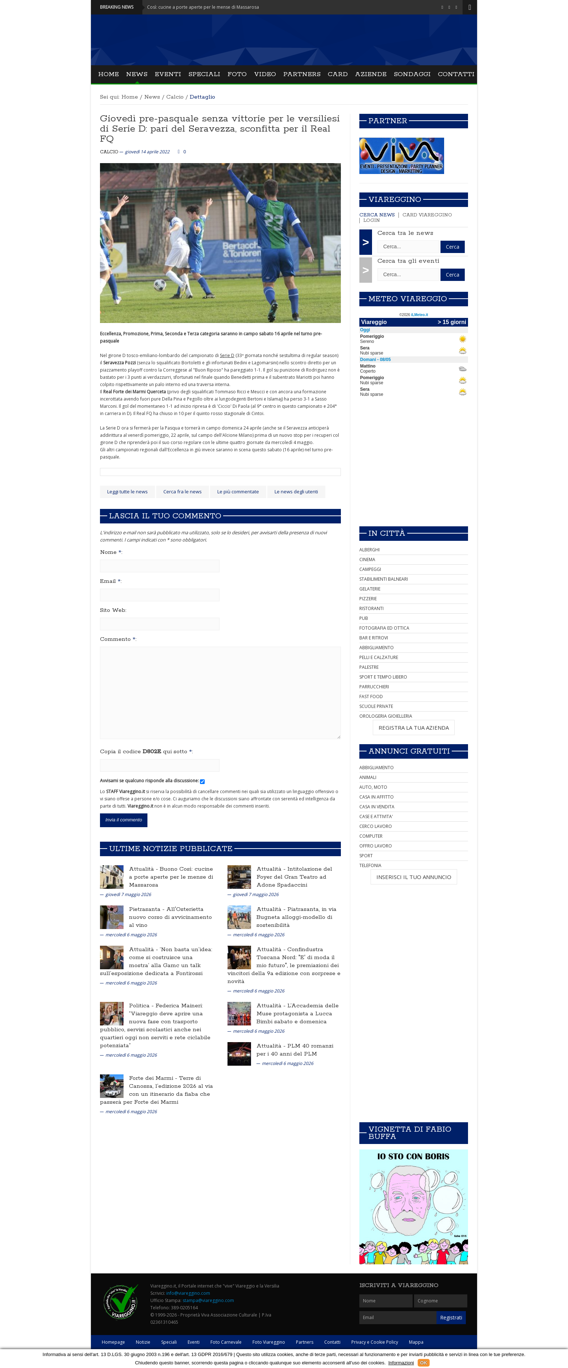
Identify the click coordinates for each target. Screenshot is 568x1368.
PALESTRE (369, 667)
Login (371, 220)
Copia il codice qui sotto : (146, 751)
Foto (237, 74)
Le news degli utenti (296, 491)
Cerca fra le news (182, 491)
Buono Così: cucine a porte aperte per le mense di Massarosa (171, 877)
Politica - (142, 1006)
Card (338, 74)
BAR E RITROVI (373, 638)
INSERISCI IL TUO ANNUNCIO (413, 876)
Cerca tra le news (405, 233)
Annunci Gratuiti (409, 751)
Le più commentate (238, 491)
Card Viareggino (427, 215)
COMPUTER (371, 836)
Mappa (416, 1342)
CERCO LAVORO (375, 826)
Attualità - (144, 869)
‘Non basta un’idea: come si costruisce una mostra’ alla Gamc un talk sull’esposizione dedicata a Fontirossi (156, 961)
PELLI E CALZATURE (378, 657)
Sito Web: (113, 610)
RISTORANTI (371, 608)
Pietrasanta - (147, 909)
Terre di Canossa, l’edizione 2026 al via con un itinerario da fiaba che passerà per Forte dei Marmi (156, 1090)
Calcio (175, 97)
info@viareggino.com (188, 1293)
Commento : (118, 639)
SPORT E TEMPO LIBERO (383, 677)
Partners (302, 74)
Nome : (111, 552)
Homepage (113, 1342)
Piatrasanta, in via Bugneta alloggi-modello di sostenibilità (296, 917)
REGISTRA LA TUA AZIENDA (414, 727)
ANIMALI (367, 777)
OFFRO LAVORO (375, 846)
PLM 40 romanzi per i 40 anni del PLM (294, 1050)
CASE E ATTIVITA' (376, 816)
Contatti (456, 74)
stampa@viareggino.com (208, 1300)
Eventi (168, 74)
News (136, 74)
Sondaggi (412, 74)
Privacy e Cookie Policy (374, 1342)
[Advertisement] (413, 469)
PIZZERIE (368, 599)
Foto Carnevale (226, 1342)
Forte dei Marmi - (154, 1078)
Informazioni (401, 1362)
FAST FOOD (371, 696)
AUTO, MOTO (373, 787)
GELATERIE (369, 589)
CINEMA (367, 559)
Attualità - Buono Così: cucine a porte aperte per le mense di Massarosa (192, 7)
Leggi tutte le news (127, 491)
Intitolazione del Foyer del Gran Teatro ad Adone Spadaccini (294, 877)
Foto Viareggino (268, 1342)
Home (108, 74)
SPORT (366, 856)
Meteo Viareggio (407, 299)
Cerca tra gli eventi (408, 261)
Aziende (371, 74)
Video (265, 74)
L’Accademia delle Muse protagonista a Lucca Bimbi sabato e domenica (297, 1013)
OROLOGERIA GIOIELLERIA (385, 716)
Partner (387, 121)
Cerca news (377, 215)
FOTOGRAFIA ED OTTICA (384, 628)
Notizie (143, 1342)
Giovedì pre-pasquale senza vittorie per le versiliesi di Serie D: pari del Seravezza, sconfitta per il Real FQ (220, 128)
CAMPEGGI (370, 569)
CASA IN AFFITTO (376, 797)
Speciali (204, 74)
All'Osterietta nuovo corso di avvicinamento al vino (170, 917)
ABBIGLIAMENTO (376, 647)
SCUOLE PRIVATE (376, 706)
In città (386, 533)
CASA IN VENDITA (376, 807)
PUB (363, 618)
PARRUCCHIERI (374, 687)
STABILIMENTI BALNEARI (383, 579)
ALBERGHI (369, 550)
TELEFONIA (370, 865)
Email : (111, 581)
